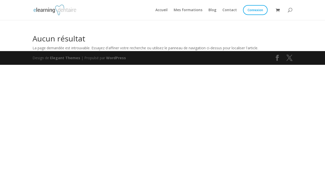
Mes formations (188, 10)
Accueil (161, 10)
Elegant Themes (65, 57)
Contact (229, 10)
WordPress (116, 57)
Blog (212, 10)
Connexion (255, 10)
